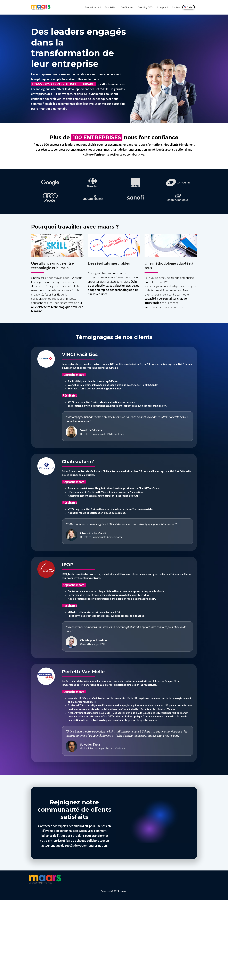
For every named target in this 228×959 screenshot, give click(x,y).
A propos (161, 7)
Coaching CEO (145, 7)
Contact (176, 7)
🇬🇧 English (188, 7)
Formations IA (92, 7)
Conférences (127, 7)
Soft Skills (110, 7)
